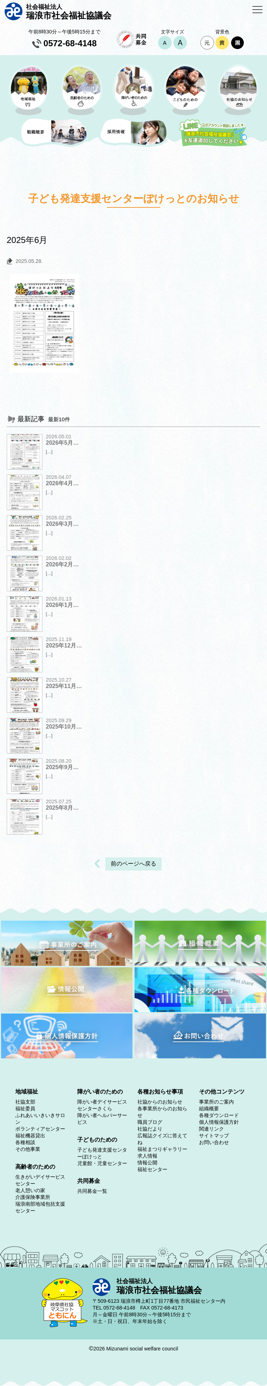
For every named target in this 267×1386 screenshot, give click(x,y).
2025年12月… (64, 645)
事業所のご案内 (216, 1102)
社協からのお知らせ (159, 1102)
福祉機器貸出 (30, 1135)
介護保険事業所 (32, 1197)
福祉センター (152, 1169)
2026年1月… (62, 605)
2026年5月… (62, 443)
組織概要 (209, 1108)
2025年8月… (62, 808)
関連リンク (211, 1129)
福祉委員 (25, 1108)
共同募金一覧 (92, 1191)
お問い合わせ (214, 1142)
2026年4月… (62, 483)
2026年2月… (62, 564)
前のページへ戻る (133, 864)
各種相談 (25, 1142)
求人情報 (147, 1156)
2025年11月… (64, 686)
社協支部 (25, 1102)
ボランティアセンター (40, 1129)
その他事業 (27, 1149)
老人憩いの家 (30, 1190)
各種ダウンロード (219, 1115)
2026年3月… (62, 524)
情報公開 (147, 1162)
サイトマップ (214, 1135)
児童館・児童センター (102, 1163)
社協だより (149, 1129)
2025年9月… (62, 767)
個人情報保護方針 (219, 1122)
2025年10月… (64, 727)
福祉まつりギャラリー (162, 1149)
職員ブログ (149, 1122)
